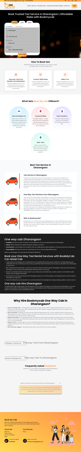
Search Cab (22, 54)
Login (74, 6)
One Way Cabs (41, 6)
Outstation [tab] (14, 22)
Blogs (61, 6)
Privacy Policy (8, 433)
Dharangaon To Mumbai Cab (13, 343)
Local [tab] (22, 22)
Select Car (65, 79)
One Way (9, 26)
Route (24, 431)
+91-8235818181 (29, 1)
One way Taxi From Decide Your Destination (16, 80)
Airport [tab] (30, 22)
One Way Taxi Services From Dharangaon (42, 194)
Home (29, 6)
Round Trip (19, 26)
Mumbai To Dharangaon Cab (13, 358)
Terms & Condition (10, 435)
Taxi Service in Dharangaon (36, 175)
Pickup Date (9, 40)
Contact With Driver (40, 79)
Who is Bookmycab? (32, 218)
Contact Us (66, 6)
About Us (34, 6)
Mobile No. (8, 47)
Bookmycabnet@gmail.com (35, 441)
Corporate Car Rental (52, 6)
